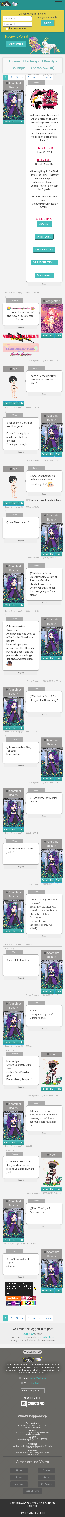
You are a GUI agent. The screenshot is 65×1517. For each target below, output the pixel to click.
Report (44, 284)
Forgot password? (47, 17)
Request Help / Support (33, 1390)
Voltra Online (10, 3)
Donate (46, 1484)
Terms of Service (28, 1513)
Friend (7, 121)
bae (14, 369)
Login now (28, 1334)
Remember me (16, 28)
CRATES (44, 224)
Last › (48, 77)
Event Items (44, 275)
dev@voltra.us (38, 1383)
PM (13, 121)
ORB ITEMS (44, 236)
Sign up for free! (45, 1337)
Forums (14, 61)
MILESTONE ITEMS (44, 262)
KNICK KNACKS (44, 249)
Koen (53, 1054)
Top (42, 1513)
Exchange (32, 61)
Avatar (19, 1477)
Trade (20, 121)
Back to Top (32, 1352)
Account (19, 1484)
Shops (46, 1477)
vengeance (53, 301)
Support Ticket (32, 1491)
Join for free (16, 44)
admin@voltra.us (38, 1378)
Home (19, 1470)
